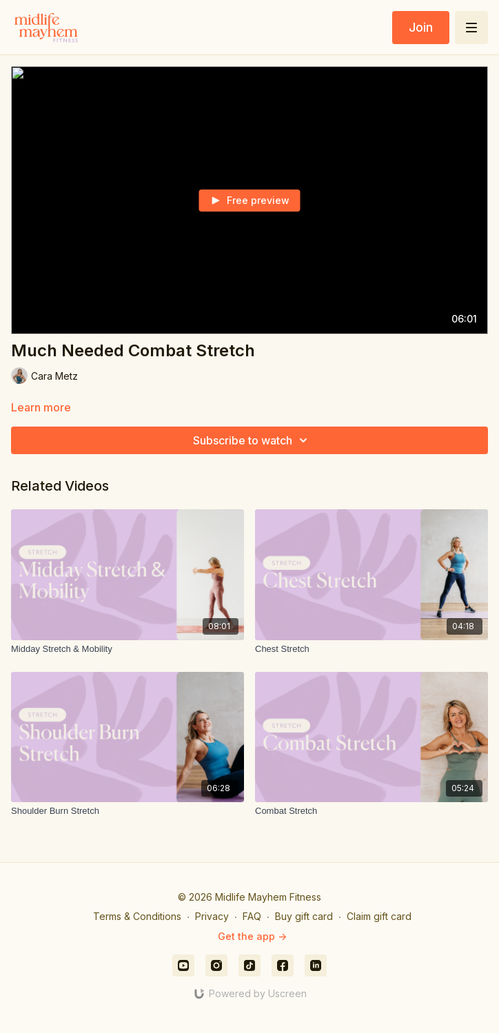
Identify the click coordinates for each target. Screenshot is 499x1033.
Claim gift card (379, 916)
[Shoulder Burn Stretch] (127, 811)
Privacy (212, 916)
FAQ (252, 916)
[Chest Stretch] (371, 649)
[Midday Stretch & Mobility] (127, 649)
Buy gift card (304, 916)
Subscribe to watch (252, 440)
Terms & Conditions (137, 916)
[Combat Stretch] (371, 811)
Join (421, 27)
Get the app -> (252, 936)
